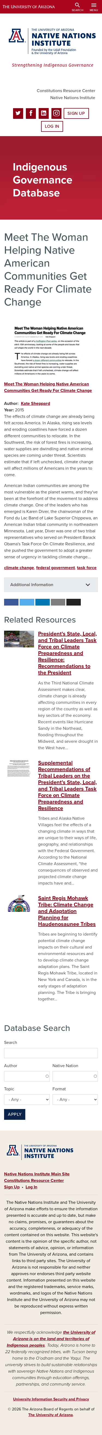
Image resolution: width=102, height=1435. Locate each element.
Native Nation (65, 1065)
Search (10, 1042)
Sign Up (76, 113)
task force (87, 567)
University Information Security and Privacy (51, 1399)
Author (10, 1065)
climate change (19, 567)
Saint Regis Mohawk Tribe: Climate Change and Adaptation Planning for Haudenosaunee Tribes (67, 911)
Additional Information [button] (31, 584)
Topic (9, 1089)
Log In (52, 126)
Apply (14, 1114)
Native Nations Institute (72, 97)
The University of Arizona (50, 1415)
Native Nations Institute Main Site (37, 1174)
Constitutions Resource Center (66, 90)
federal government (55, 567)
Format (59, 1089)
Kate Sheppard (35, 403)
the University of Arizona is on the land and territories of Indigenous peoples (51, 1339)
